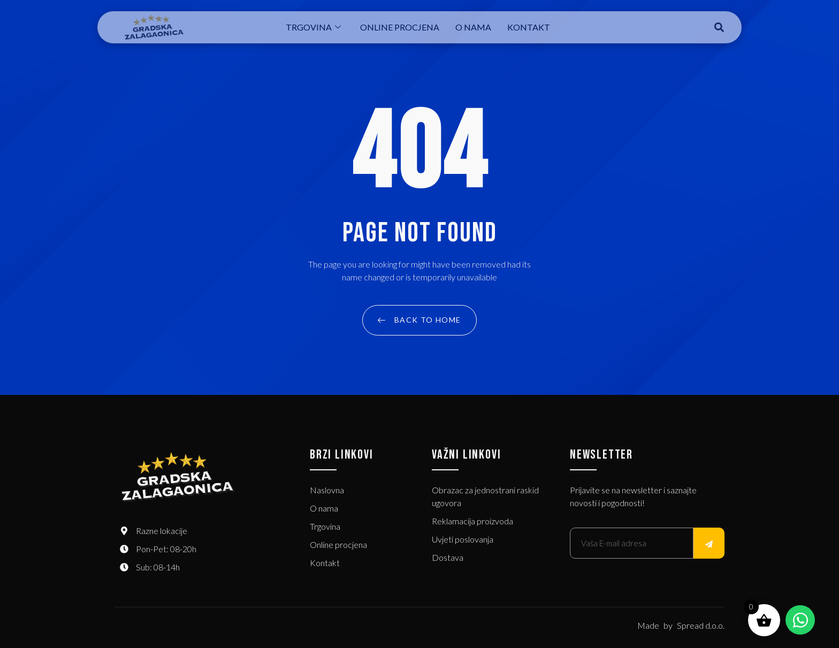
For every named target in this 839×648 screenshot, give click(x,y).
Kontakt (528, 27)
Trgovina (313, 27)
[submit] (708, 543)
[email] (631, 543)
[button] (719, 27)
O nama (473, 27)
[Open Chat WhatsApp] (800, 620)
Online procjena (399, 27)
